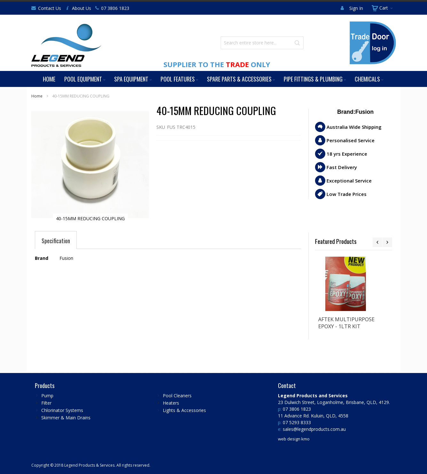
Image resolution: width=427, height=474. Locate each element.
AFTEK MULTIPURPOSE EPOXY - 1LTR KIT (346, 323)
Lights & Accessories (184, 410)
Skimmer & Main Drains (66, 418)
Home (37, 96)
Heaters (171, 403)
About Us (81, 8)
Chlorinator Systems (62, 410)
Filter (46, 403)
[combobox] (262, 42)
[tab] (56, 240)
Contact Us (49, 8)
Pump (47, 395)
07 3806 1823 (115, 8)
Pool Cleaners (177, 395)
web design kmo (294, 439)
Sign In (356, 8)
